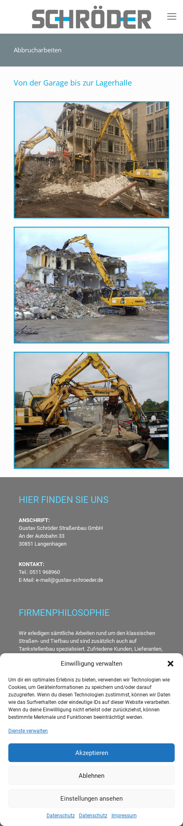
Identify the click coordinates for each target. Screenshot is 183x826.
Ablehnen (91, 775)
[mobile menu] (172, 17)
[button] (170, 663)
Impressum (124, 816)
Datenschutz (61, 816)
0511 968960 (44, 572)
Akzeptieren (91, 753)
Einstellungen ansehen (91, 798)
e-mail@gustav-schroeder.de (69, 580)
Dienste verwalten (28, 731)
